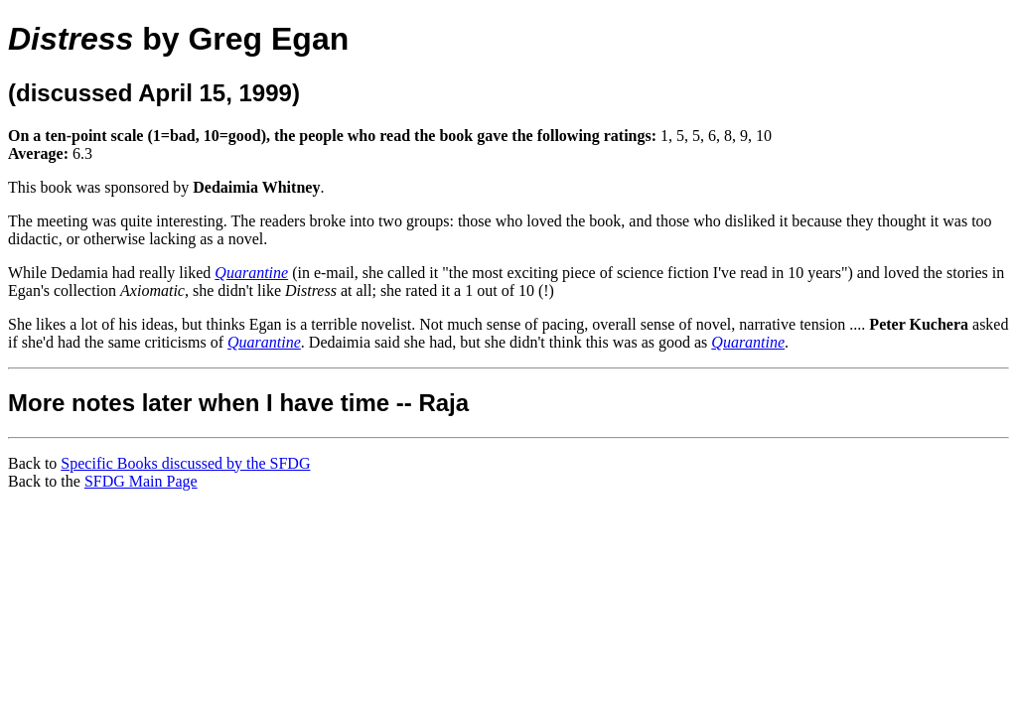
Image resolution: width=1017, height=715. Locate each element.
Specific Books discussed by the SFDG (185, 463)
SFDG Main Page (141, 481)
